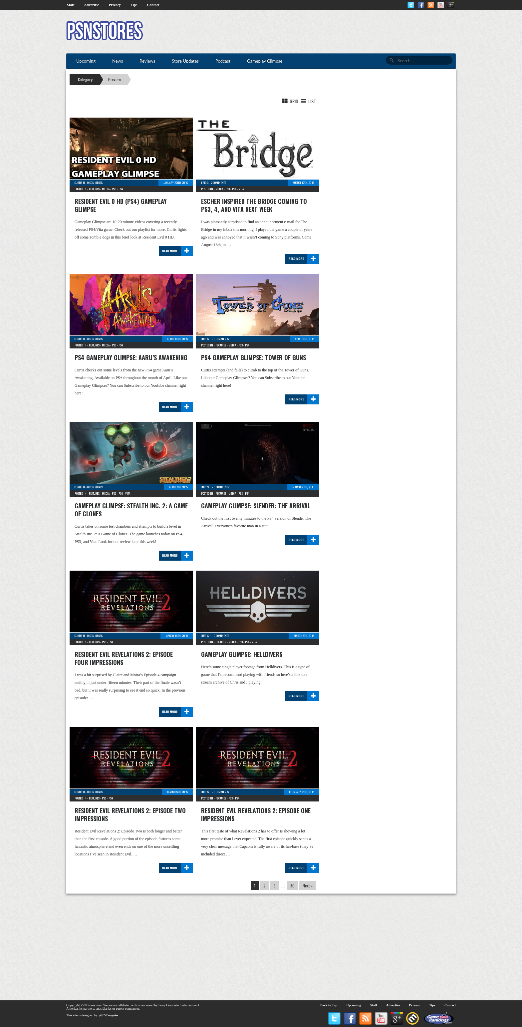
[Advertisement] (334, 32)
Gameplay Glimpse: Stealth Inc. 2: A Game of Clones (131, 509)
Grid (289, 101)
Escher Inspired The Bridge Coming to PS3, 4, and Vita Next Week (254, 205)
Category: (85, 79)
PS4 (121, 189)
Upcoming (354, 1005)
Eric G (205, 182)
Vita (241, 189)
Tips (133, 5)
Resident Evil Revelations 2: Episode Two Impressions (130, 814)
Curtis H (80, 182)
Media (106, 189)
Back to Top (328, 1005)
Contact (153, 5)
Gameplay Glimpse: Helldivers (241, 654)
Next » (308, 885)
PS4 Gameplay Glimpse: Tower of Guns (253, 357)
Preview (114, 79)
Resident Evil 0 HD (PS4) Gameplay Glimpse (121, 205)
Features (94, 189)
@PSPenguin (108, 1015)
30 (292, 885)
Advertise (91, 5)
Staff (71, 5)
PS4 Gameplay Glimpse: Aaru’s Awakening (131, 357)
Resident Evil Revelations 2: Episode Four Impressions (124, 658)
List (308, 101)
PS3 (114, 189)
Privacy (115, 5)
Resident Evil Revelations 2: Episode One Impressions (256, 814)
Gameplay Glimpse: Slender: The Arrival (255, 505)
